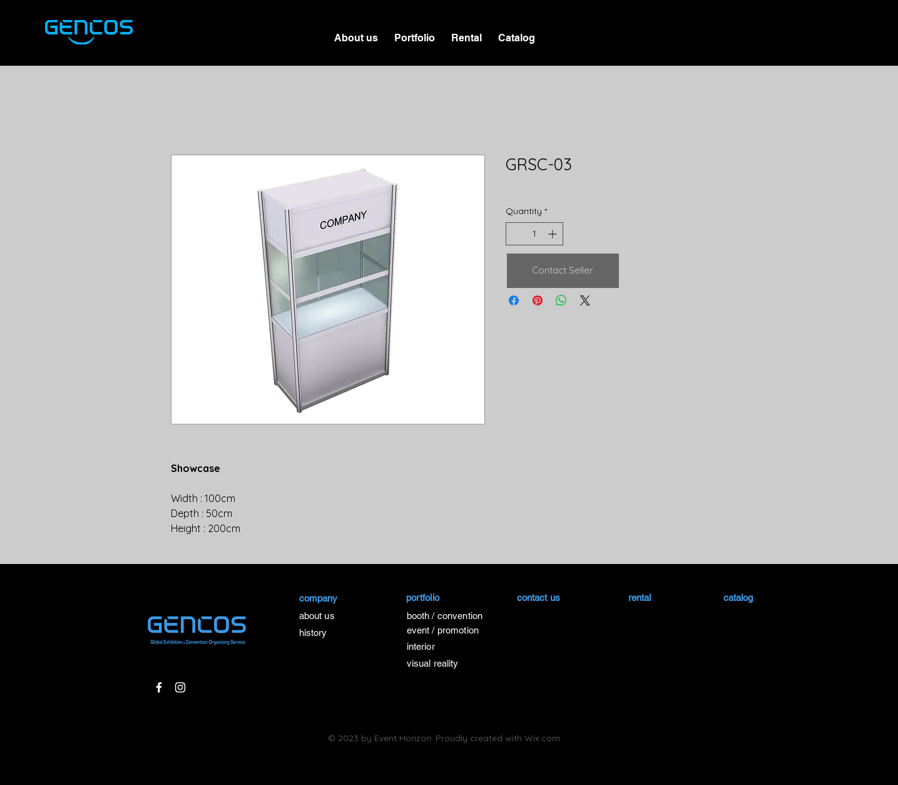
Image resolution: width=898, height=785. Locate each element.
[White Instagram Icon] (180, 687)
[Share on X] (585, 300)
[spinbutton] (534, 234)
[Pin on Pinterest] (537, 300)
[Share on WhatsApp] (561, 300)
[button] (414, 32)
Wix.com (542, 738)
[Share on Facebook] (513, 300)
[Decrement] (515, 234)
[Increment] (553, 234)
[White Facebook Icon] (159, 687)
